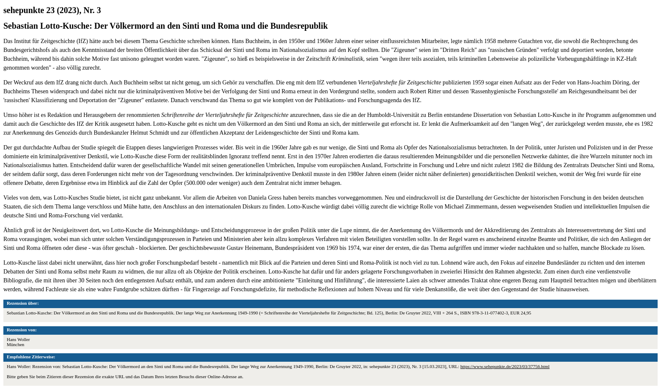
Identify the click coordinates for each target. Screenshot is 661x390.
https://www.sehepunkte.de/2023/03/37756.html (505, 366)
